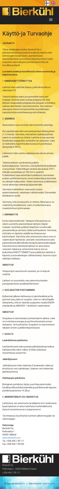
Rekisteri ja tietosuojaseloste (29, 480)
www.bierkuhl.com (11, 438)
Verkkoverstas (48, 484)
